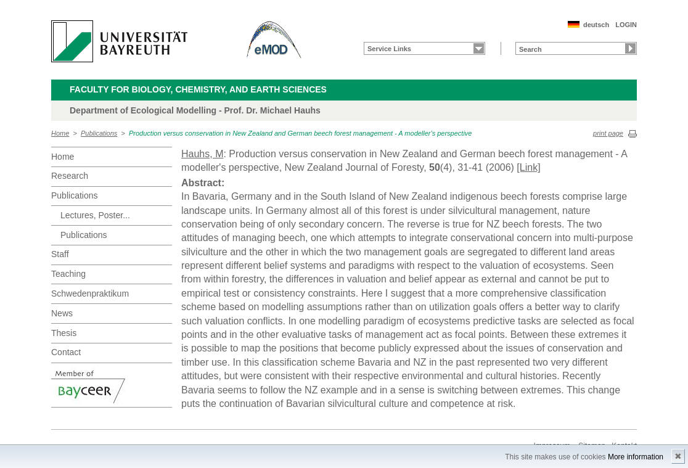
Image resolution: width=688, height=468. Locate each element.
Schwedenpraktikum (90, 293)
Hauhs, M (202, 154)
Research (69, 176)
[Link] (528, 167)
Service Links (389, 48)
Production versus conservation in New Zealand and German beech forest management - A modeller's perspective (300, 133)
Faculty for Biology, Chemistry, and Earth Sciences (198, 89)
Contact (66, 352)
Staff (60, 254)
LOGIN (626, 24)
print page (608, 133)
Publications (99, 133)
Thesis (63, 333)
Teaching (68, 274)
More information (635, 457)
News (62, 313)
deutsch (596, 24)
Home (60, 133)
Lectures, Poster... (95, 215)
